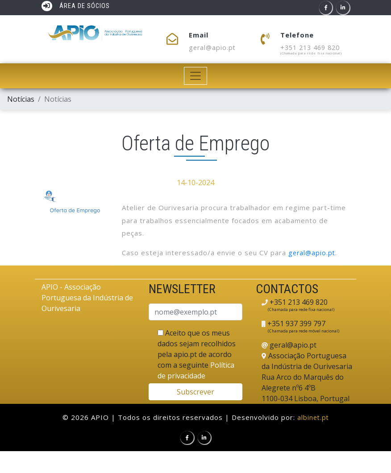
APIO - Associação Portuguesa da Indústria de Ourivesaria (87, 298)
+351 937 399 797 (295, 323)
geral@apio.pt (213, 47)
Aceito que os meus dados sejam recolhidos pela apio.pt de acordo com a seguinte (197, 354)
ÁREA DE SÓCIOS (76, 6)
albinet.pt (312, 417)
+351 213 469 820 (312, 47)
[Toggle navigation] (196, 76)
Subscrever (195, 392)
